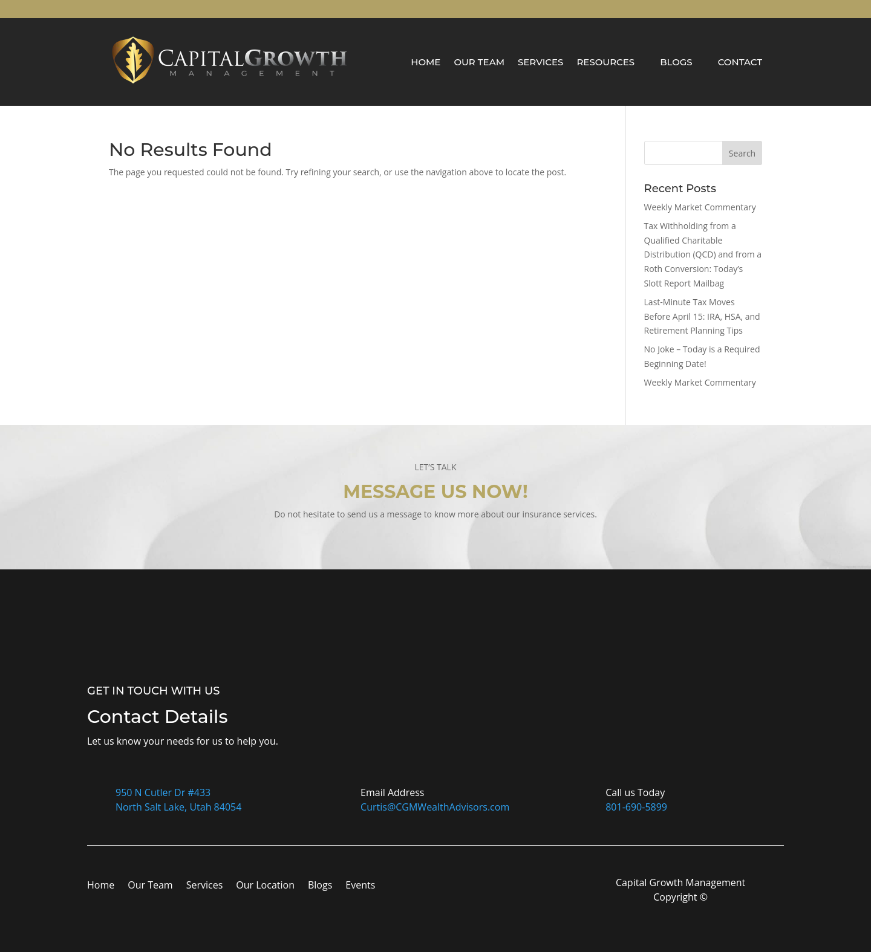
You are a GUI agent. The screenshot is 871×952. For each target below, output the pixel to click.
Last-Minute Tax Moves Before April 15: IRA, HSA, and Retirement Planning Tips (702, 316)
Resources (605, 62)
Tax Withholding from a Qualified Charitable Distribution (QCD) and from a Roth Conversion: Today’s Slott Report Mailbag (703, 254)
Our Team (479, 62)
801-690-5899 (636, 807)
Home (425, 62)
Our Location (265, 886)
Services (540, 62)
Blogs (676, 62)
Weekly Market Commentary (700, 207)
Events (360, 886)
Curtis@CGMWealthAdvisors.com (434, 807)
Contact (740, 62)
